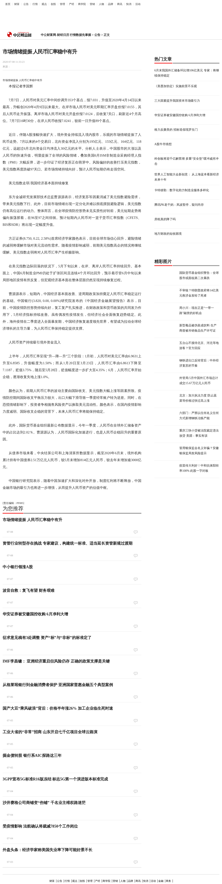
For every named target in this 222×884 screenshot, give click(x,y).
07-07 (10, 579)
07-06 (10, 649)
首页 (7, 4)
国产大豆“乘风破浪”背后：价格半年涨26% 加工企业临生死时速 (58, 708)
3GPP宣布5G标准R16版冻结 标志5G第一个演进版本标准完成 (55, 779)
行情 (35, 4)
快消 (128, 4)
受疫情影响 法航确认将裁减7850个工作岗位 (40, 826)
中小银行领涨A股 (18, 567)
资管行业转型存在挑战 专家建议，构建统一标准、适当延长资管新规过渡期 (67, 543)
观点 (44, 4)
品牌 (110, 4)
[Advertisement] (108, 17)
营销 (92, 4)
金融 (160, 880)
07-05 (10, 720)
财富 (17, 4)
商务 (168, 880)
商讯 (119, 4)
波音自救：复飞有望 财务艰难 (28, 590)
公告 (26, 4)
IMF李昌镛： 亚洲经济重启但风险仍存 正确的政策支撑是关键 (56, 661)
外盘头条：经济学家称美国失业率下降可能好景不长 (47, 850)
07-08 (10, 531)
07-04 (10, 791)
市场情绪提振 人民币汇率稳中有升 (32, 520)
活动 (137, 4)
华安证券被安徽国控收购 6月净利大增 (35, 614)
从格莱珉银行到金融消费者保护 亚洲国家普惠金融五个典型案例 (58, 685)
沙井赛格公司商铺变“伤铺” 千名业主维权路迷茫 (44, 803)
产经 (71, 4)
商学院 (82, 4)
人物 (101, 4)
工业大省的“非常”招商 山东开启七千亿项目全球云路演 (50, 732)
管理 (62, 4)
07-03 (10, 861)
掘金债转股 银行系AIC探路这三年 (32, 755)
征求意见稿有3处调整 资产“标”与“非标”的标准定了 (47, 637)
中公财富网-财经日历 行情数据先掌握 (66, 35)
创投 (53, 4)
